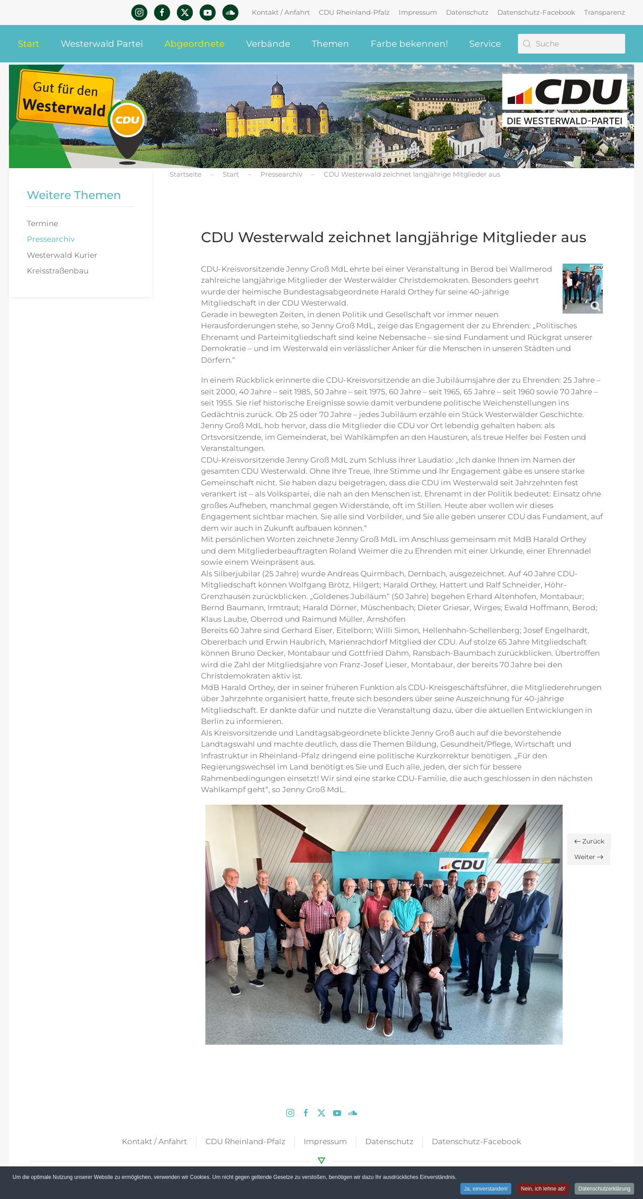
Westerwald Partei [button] (102, 43)
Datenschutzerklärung (604, 1189)
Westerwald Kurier (62, 255)
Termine (42, 223)
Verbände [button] (268, 43)
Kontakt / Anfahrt (281, 12)
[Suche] (571, 44)
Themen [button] (330, 43)
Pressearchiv (51, 239)
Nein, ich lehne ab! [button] (543, 1189)
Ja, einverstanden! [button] (486, 1189)
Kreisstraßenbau (57, 270)
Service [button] (485, 43)
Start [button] (28, 43)
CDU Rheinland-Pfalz (354, 12)
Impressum (418, 12)
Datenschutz (467, 12)
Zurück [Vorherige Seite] (589, 841)
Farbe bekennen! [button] (409, 43)
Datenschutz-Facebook (536, 12)
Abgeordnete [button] (194, 43)
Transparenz (604, 12)
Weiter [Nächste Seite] (588, 857)
